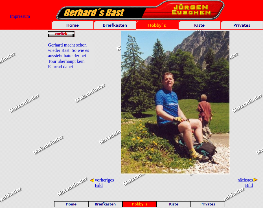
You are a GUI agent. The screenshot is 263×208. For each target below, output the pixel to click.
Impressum (20, 16)
